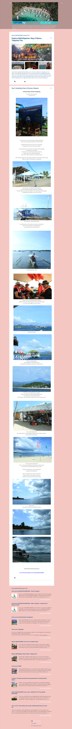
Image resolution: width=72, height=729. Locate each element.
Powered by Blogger (36, 721)
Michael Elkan (39, 723)
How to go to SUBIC (16, 666)
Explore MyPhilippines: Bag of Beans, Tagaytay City (24, 654)
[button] (51, 38)
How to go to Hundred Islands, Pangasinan (22, 617)
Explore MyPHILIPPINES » (46, 599)
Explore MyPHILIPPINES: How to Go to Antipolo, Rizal (25, 641)
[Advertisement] (59, 50)
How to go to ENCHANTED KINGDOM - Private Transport (25, 591)
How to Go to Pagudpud (17, 629)
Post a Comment (16, 582)
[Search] (62, 3)
